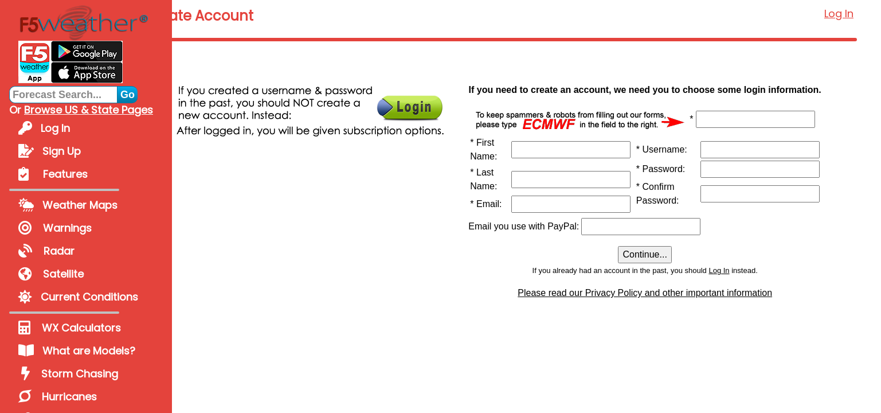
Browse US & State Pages (88, 110)
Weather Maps (68, 205)
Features (53, 174)
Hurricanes (57, 396)
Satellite (51, 274)
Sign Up (49, 151)
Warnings (55, 228)
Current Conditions (78, 297)
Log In (44, 128)
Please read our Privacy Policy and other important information (691, 325)
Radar (46, 251)
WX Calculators (69, 328)
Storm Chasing (68, 374)
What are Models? (76, 351)
